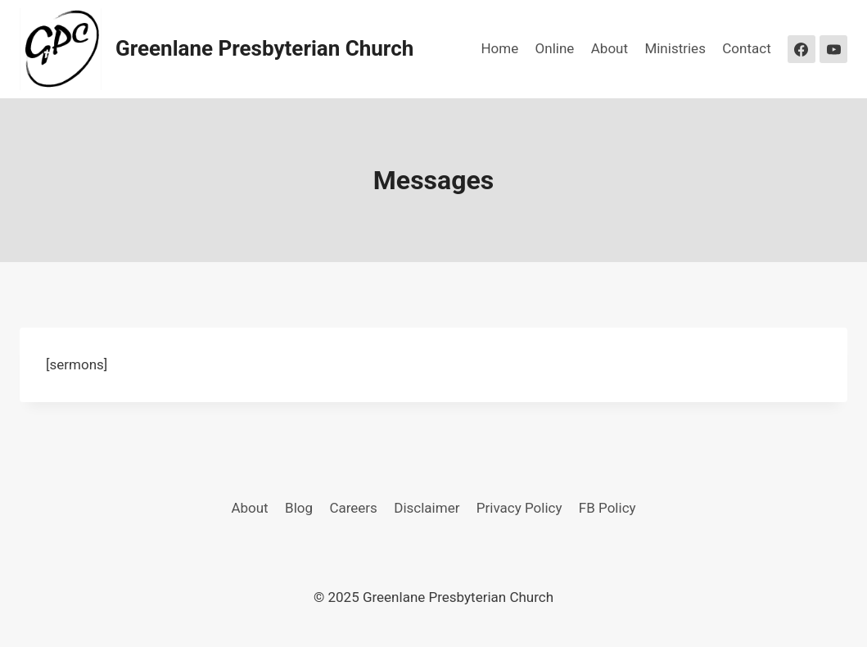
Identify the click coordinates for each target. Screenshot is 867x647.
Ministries (675, 48)
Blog (299, 508)
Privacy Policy (519, 508)
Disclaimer (426, 508)
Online (555, 48)
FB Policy (607, 508)
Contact (746, 48)
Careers (353, 508)
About (609, 48)
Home (499, 48)
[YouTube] (833, 49)
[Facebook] (801, 49)
